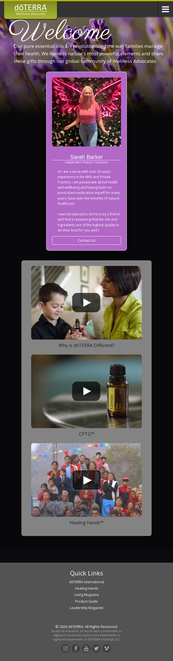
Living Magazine (86, 594)
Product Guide (86, 601)
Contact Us (87, 240)
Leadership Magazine (86, 607)
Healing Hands (86, 588)
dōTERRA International (86, 582)
